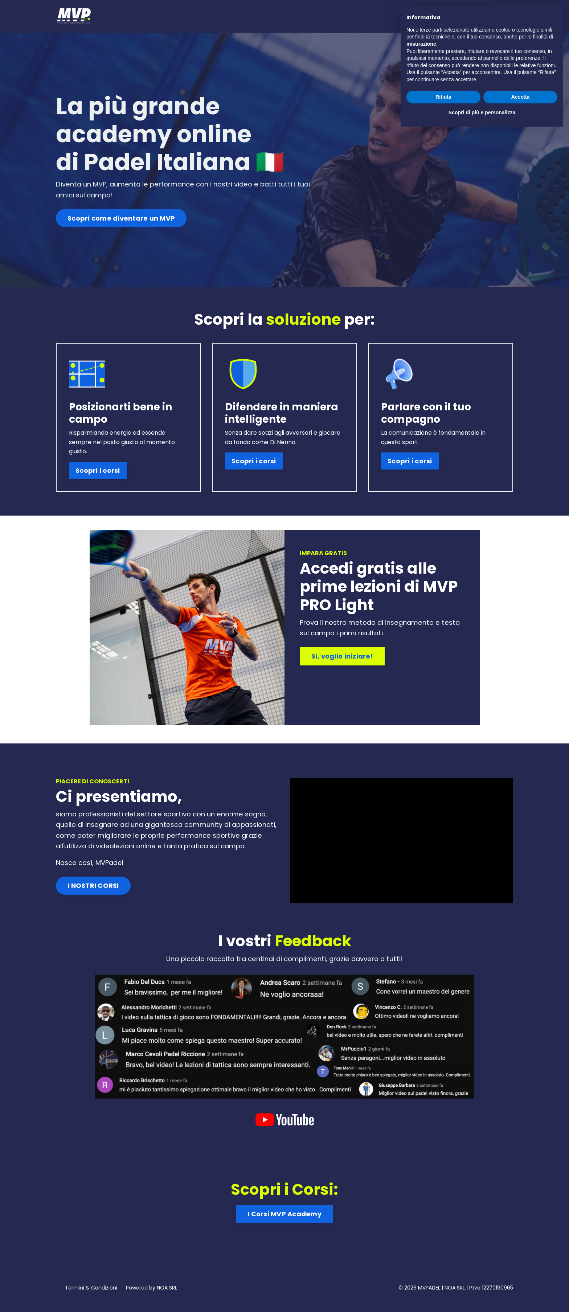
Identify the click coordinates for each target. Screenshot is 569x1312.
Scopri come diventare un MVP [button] (121, 219)
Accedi (498, 15)
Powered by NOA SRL (151, 1295)
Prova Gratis (460, 15)
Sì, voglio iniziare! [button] (345, 654)
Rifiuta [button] (443, 1276)
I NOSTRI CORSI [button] (93, 891)
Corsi (424, 15)
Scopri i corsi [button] (96, 461)
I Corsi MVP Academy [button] (284, 1216)
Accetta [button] (520, 1276)
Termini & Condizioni (91, 1295)
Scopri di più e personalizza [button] (482, 1292)
